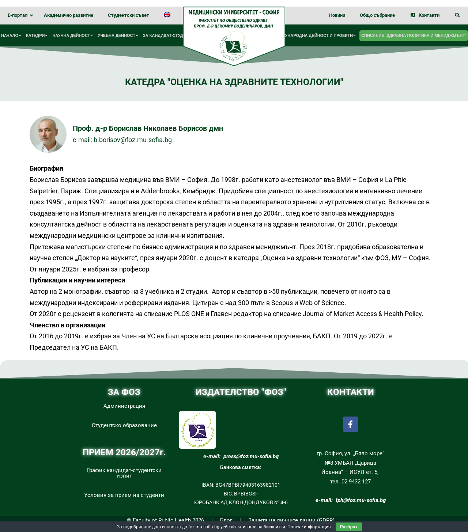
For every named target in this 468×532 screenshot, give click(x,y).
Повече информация (309, 526)
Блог (226, 520)
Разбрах (349, 526)
